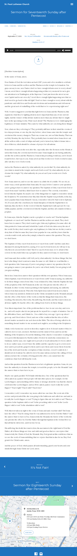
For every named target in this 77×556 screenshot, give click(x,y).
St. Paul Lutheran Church (16, 4)
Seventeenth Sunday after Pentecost (56, 36)
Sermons (13, 26)
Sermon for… (22, 26)
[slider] (35, 50)
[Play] (8, 50)
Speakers (60, 26)
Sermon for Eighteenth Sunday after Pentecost (37, 487)
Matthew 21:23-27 (38, 42)
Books (53, 26)
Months (69, 26)
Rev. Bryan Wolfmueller (33, 36)
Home (6, 26)
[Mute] (63, 50)
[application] (38, 50)
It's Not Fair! (40, 467)
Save (38, 60)
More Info (28, 532)
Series (45, 26)
